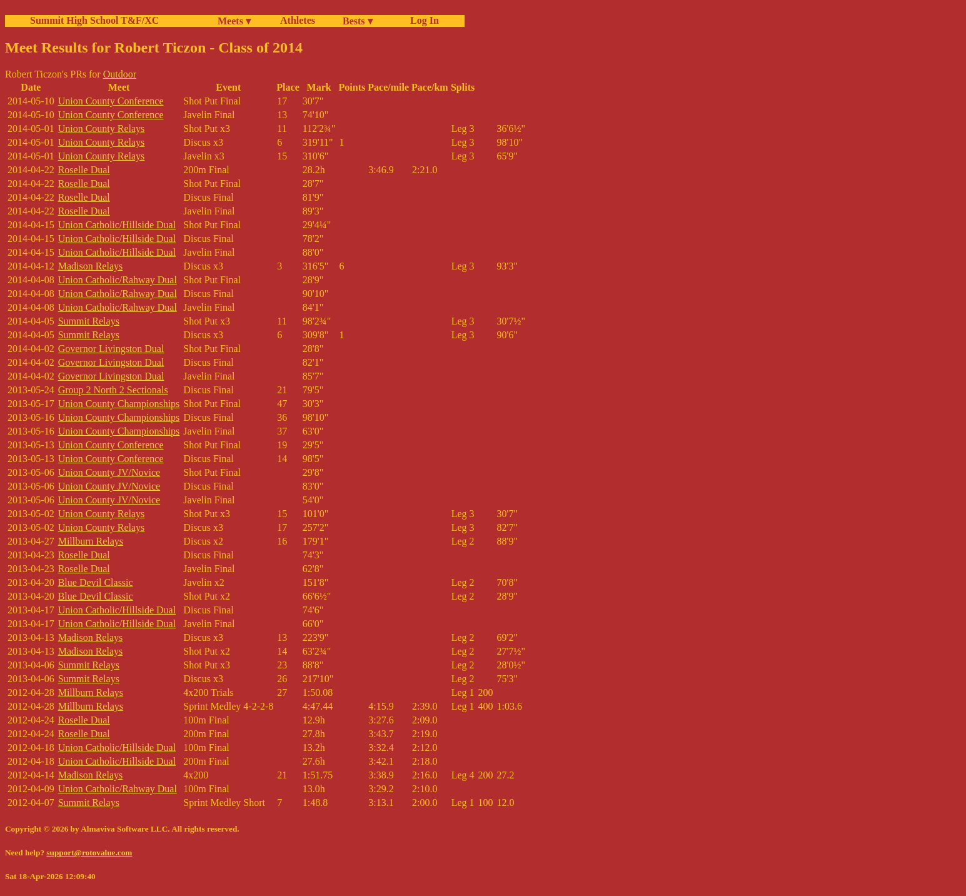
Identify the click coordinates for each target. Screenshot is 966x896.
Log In (422, 20)
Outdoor (119, 74)
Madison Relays (90, 266)
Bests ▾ (358, 21)
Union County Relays (101, 128)
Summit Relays (88, 321)
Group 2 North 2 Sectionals (113, 390)
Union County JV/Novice (109, 472)
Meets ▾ (234, 21)
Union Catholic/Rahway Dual (117, 279)
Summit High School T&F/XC (94, 20)
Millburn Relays (90, 541)
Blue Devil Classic (95, 582)
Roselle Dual (84, 169)
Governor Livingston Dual (111, 348)
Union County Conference (111, 101)
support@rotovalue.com (89, 852)
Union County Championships (119, 403)
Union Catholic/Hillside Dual (117, 224)
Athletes (297, 20)
